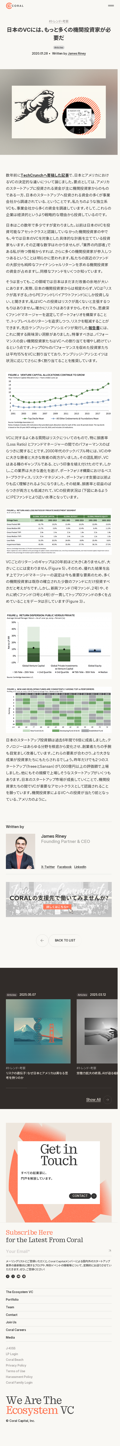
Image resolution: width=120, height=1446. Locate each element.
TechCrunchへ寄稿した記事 (45, 175)
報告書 (94, 328)
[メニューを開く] (111, 6)
